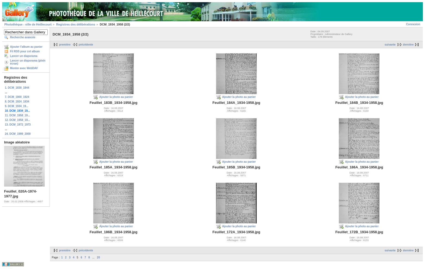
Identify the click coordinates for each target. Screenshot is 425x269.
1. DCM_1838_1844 (17, 87)
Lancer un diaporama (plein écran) (28, 62)
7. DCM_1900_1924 (17, 96)
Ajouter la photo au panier (116, 96)
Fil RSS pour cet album (25, 51)
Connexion (413, 24)
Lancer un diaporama (23, 56)
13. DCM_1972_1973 (18, 124)
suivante (390, 44)
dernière (408, 44)
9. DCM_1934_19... (16, 106)
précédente (86, 44)
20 (98, 257)
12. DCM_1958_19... (17, 120)
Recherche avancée (22, 37)
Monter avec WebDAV (24, 68)
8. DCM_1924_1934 (17, 101)
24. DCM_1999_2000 (18, 133)
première (64, 44)
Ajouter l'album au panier (26, 46)
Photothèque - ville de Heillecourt (27, 24)
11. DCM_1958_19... (17, 115)
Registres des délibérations (75, 24)
